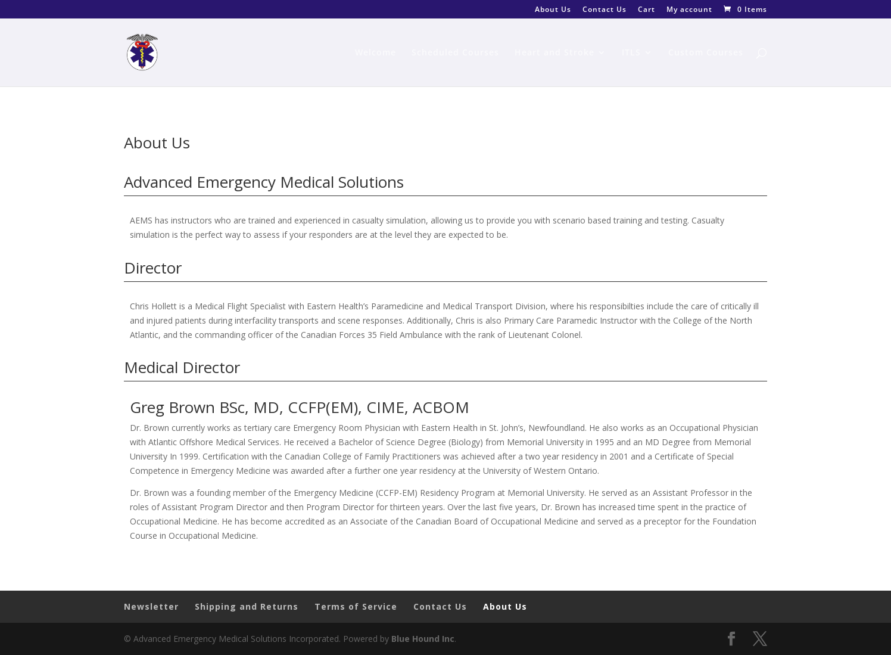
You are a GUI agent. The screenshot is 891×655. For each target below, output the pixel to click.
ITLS (631, 53)
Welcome (375, 53)
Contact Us (604, 10)
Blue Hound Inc (422, 638)
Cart (646, 10)
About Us (553, 10)
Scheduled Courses (455, 53)
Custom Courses (705, 53)
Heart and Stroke (554, 53)
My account (689, 10)
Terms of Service (355, 606)
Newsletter (151, 606)
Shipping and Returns (246, 606)
